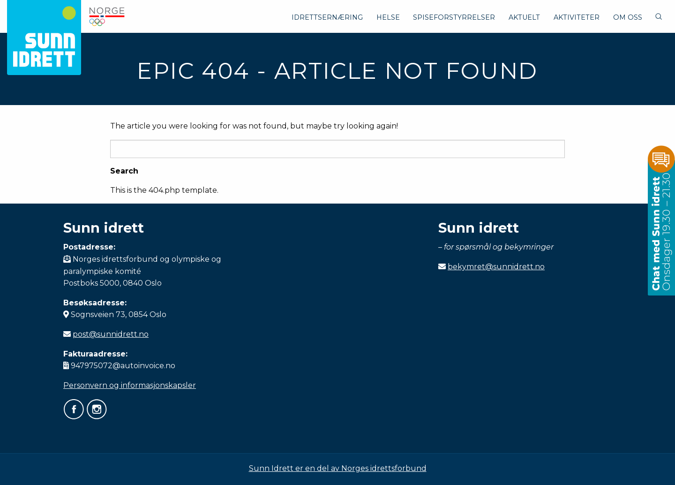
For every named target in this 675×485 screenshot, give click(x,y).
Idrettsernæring (327, 17)
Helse (388, 17)
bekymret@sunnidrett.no (496, 266)
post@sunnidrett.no (111, 334)
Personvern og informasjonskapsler (129, 385)
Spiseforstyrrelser (454, 17)
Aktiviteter (577, 17)
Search (124, 171)
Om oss (627, 17)
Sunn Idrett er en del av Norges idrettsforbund (338, 468)
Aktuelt (524, 17)
